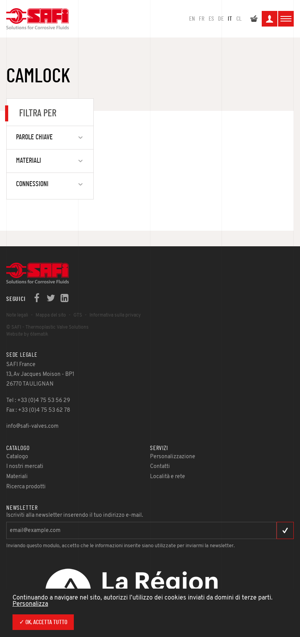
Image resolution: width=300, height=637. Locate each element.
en (192, 19)
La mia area (269, 20)
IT (230, 19)
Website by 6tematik (27, 334)
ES (211, 19)
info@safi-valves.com (32, 426)
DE (221, 19)
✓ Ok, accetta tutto (43, 622)
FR (201, 19)
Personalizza (30, 604)
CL (239, 19)
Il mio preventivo (254, 20)
